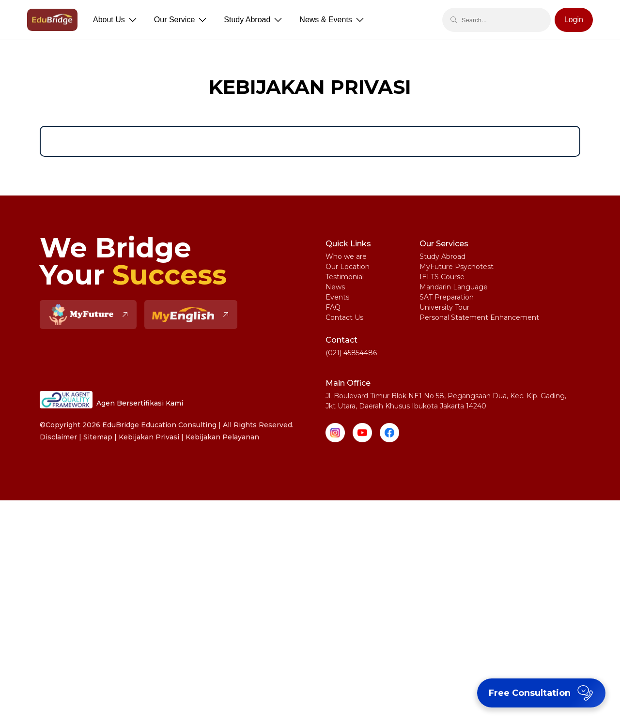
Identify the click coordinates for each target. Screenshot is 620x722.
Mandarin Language (453, 287)
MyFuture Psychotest (456, 266)
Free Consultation (542, 693)
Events (337, 297)
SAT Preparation (446, 297)
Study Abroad (442, 256)
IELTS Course (442, 276)
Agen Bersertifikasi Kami (111, 399)
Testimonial (345, 276)
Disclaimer (58, 437)
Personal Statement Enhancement (479, 317)
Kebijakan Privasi (149, 437)
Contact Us (344, 317)
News (335, 287)
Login (573, 19)
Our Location (348, 266)
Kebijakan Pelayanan (222, 437)
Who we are (346, 256)
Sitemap (97, 437)
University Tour (444, 307)
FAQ (333, 307)
